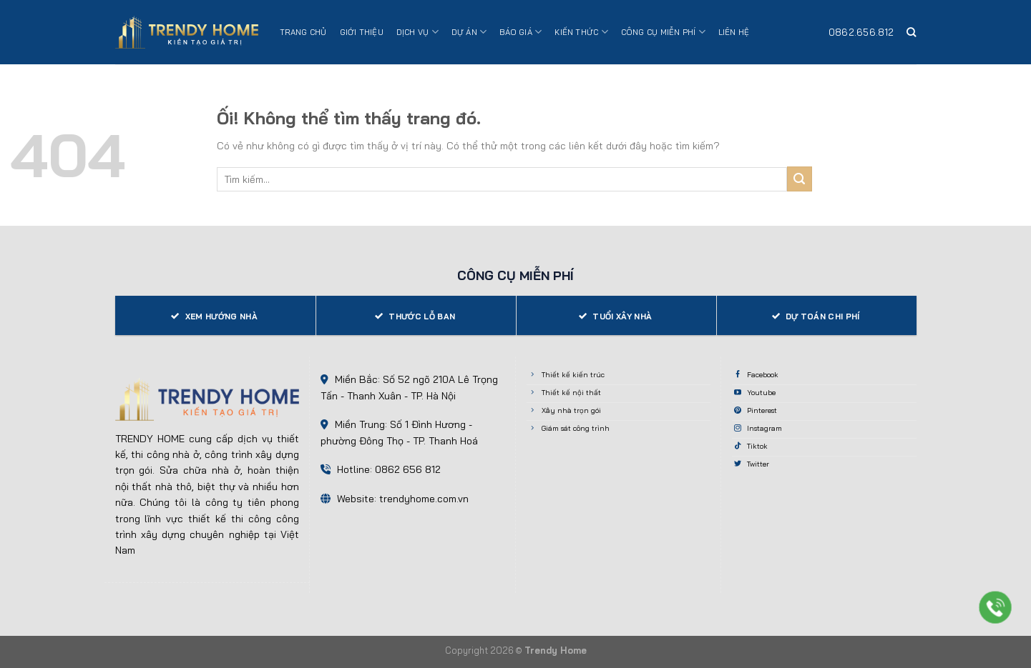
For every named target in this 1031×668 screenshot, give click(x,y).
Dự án (469, 32)
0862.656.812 (861, 32)
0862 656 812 (408, 469)
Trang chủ (303, 32)
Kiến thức (580, 32)
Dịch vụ (417, 32)
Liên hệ (734, 32)
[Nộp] (799, 178)
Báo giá (520, 32)
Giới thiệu (361, 32)
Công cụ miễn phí (663, 32)
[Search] (911, 32)
